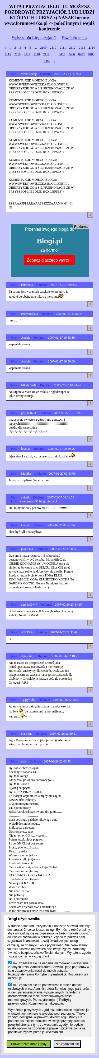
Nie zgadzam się (67, 1044)
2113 (82, 47)
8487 (81, 54)
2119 (46, 54)
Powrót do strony (74, 38)
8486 (71, 54)
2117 (27, 54)
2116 (17, 54)
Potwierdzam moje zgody (28, 1044)
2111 (63, 47)
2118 (37, 54)
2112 (72, 47)
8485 (62, 54)
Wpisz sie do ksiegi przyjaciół (34, 38)
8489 (47, 61)
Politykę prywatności (50, 974)
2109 (43, 47)
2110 (53, 47)
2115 (8, 54)
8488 (91, 54)
